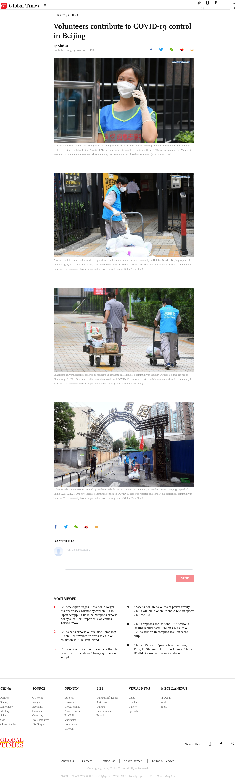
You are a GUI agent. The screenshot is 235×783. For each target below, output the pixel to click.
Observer (70, 702)
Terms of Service (163, 761)
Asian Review (72, 711)
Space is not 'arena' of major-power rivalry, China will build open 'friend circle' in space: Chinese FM (164, 611)
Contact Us (107, 761)
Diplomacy (6, 706)
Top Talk (70, 715)
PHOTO (59, 15)
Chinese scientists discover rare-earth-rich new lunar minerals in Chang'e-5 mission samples (89, 653)
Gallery (133, 706)
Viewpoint (70, 719)
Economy (37, 706)
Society (4, 702)
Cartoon (69, 728)
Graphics (134, 702)
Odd (2, 719)
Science (4, 715)
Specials (133, 711)
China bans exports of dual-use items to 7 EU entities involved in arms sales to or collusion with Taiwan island (88, 636)
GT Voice (37, 697)
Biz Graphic (39, 724)
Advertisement (133, 761)
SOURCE (38, 688)
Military (5, 711)
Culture (101, 706)
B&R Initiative (40, 719)
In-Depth (166, 697)
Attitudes (102, 702)
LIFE (100, 688)
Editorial (69, 697)
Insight (36, 702)
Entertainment (104, 711)
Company (37, 715)
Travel (100, 715)
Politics (4, 697)
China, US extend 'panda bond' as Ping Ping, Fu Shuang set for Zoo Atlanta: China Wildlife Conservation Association (163, 649)
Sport (164, 706)
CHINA (73, 15)
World (164, 702)
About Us (67, 761)
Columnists (71, 724)
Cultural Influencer (107, 697)
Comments (38, 711)
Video (132, 697)
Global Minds (72, 706)
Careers (87, 761)
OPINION (72, 688)
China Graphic (8, 724)
